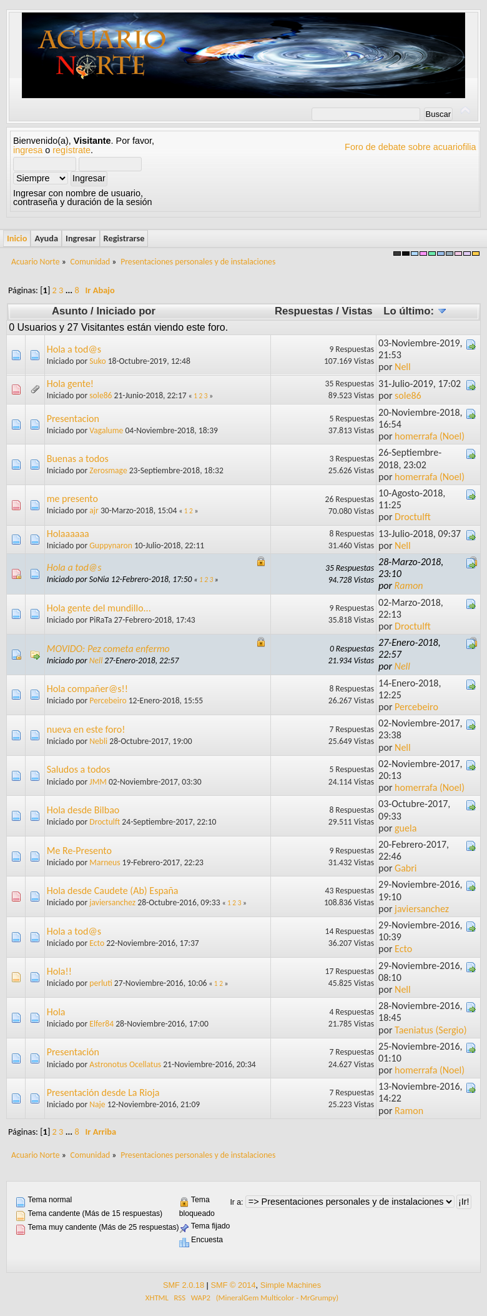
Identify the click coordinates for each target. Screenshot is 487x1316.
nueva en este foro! (86, 729)
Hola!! (59, 971)
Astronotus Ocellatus (125, 1064)
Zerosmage (108, 470)
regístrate (71, 150)
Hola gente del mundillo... (99, 608)
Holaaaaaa (68, 534)
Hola (56, 1012)
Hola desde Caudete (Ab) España (113, 891)
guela (405, 828)
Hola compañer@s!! (87, 689)
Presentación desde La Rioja (103, 1092)
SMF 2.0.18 (183, 1285)
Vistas (357, 311)
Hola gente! (70, 383)
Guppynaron (110, 545)
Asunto (70, 311)
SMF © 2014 (232, 1285)
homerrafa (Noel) (430, 436)
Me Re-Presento (79, 850)
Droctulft (413, 517)
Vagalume (106, 430)
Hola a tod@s (74, 349)
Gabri (405, 868)
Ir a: (236, 1202)
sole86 (100, 395)
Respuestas (304, 311)
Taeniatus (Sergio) (430, 1030)
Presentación (73, 1052)
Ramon (409, 585)
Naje (97, 1104)
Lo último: (414, 311)
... (70, 290)
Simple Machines (290, 1285)
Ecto (96, 943)
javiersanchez (112, 902)
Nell (403, 367)
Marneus (104, 862)
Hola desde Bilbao (83, 810)
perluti (100, 983)
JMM (98, 781)
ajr (94, 510)
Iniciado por (125, 311)
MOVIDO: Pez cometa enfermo (108, 649)
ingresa (27, 150)
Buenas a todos (78, 459)
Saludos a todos (79, 769)
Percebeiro (107, 700)
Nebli (98, 741)
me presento (72, 499)
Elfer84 (101, 1023)
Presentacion (73, 418)
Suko (97, 361)
